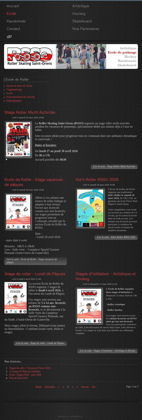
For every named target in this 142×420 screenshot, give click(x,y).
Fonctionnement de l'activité (20, 97)
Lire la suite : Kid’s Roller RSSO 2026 (116, 237)
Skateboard (82, 21)
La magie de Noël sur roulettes (24, 371)
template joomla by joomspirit (71, 416)
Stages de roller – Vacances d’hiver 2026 (29, 368)
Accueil (13, 5)
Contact (13, 28)
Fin (93, 387)
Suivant (85, 387)
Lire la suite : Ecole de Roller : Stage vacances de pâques (32, 261)
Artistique (80, 5)
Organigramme (13, 100)
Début (38, 387)
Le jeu (9, 93)
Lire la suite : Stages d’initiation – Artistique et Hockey (107, 350)
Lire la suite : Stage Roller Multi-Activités (114, 166)
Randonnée (16, 21)
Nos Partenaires (85, 28)
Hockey (78, 13)
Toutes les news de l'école (19, 85)
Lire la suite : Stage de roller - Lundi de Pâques (40, 343)
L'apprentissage (14, 89)
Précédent (50, 387)
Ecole (11, 13)
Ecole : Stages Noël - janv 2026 (25, 374)
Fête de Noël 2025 (18, 378)
